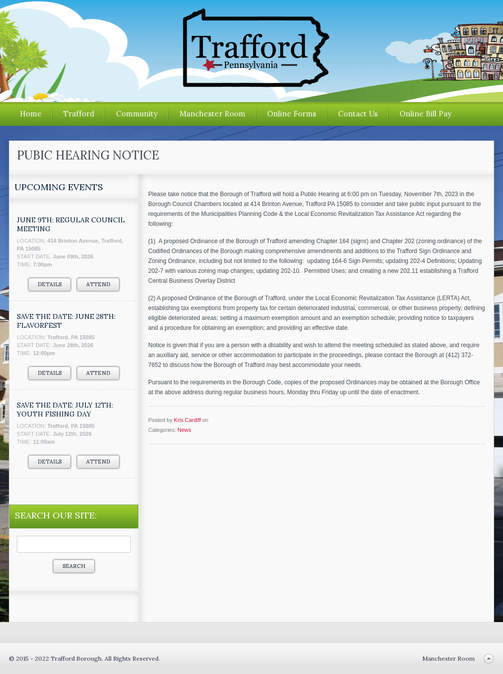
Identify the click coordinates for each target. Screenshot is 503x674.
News (184, 430)
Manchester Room (212, 113)
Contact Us (358, 113)
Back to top (488, 658)
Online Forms (291, 113)
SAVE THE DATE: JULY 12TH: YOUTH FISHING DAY (65, 409)
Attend (98, 284)
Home (31, 113)
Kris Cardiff (187, 420)
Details (49, 284)
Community (137, 113)
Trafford (78, 113)
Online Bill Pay (425, 113)
